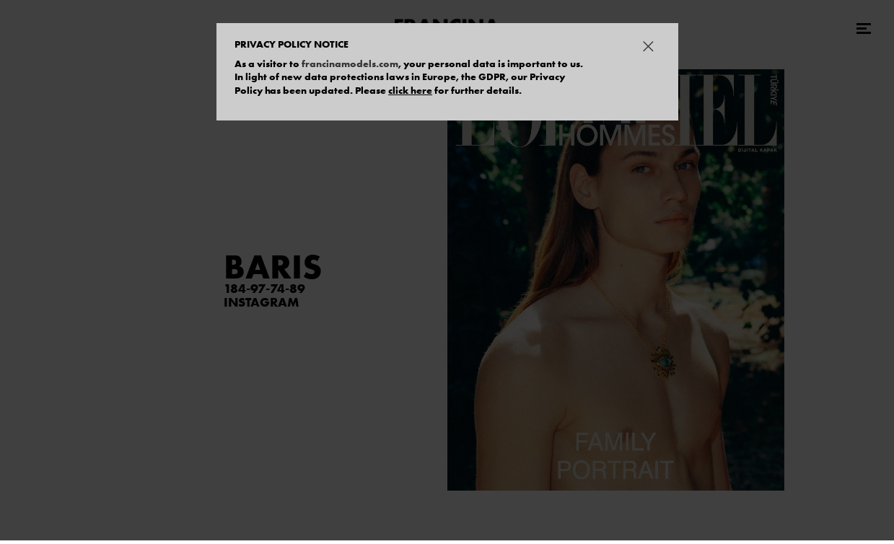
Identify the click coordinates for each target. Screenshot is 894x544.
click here (410, 90)
